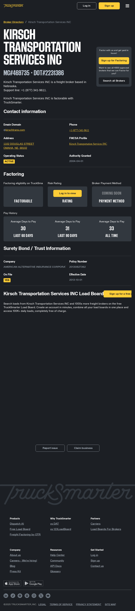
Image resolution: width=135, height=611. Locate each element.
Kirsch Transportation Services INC (49, 22)
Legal (42, 604)
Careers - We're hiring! (23, 560)
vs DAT (54, 524)
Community (57, 560)
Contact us (97, 566)
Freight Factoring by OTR (25, 534)
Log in (94, 555)
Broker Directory (14, 22)
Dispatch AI (17, 524)
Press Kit (15, 571)
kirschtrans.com (15, 130)
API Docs (55, 566)
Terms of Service (61, 604)
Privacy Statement (88, 604)
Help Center (57, 555)
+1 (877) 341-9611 (79, 130)
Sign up (95, 560)
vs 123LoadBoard (60, 529)
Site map (110, 604)
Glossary (55, 571)
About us (15, 555)
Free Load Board (20, 529)
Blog (12, 566)
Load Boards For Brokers (106, 529)
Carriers (95, 524)
